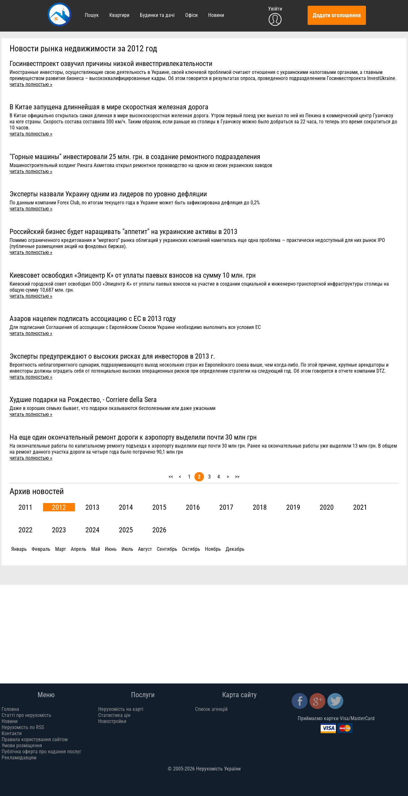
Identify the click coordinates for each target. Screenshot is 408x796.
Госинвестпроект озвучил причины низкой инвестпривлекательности (111, 63)
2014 (126, 507)
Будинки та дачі (157, 15)
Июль (127, 549)
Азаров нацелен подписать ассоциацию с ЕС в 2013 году (93, 318)
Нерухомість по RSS (23, 727)
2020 (327, 507)
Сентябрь (167, 549)
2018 (260, 507)
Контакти (12, 733)
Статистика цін (114, 715)
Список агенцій (211, 709)
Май (95, 549)
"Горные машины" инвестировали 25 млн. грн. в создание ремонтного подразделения (135, 156)
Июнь (111, 549)
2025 (126, 530)
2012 (59, 507)
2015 (159, 507)
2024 (92, 530)
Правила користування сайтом (35, 739)
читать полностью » (31, 84)
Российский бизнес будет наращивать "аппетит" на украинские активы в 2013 (123, 231)
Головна (10, 709)
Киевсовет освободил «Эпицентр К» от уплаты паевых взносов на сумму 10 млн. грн (133, 275)
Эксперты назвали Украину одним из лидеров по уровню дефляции (108, 194)
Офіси (191, 15)
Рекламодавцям (19, 758)
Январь (19, 549)
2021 (360, 507)
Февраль (41, 549)
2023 (59, 530)
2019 (293, 507)
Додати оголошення (337, 15)
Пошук (92, 15)
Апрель (78, 549)
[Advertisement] (204, 629)
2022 (25, 530)
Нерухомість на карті (120, 709)
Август (145, 549)
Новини (216, 15)
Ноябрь (213, 549)
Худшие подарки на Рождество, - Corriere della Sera (83, 399)
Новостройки (112, 721)
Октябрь (191, 549)
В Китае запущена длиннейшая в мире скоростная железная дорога (109, 107)
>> (237, 477)
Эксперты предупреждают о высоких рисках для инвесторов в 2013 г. (112, 356)
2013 (92, 507)
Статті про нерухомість (26, 715)
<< (171, 477)
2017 (226, 507)
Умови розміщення (22, 745)
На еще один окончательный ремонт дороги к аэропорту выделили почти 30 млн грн (133, 437)
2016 (193, 507)
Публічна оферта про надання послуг (41, 752)
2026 (159, 530)
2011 (25, 507)
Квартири (119, 15)
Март (60, 549)
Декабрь (235, 549)
